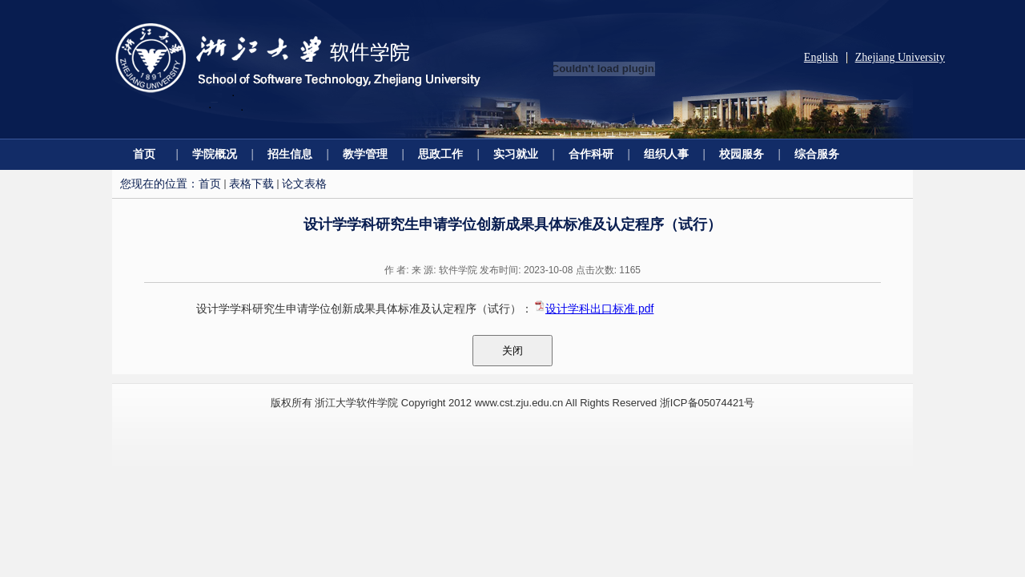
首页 (144, 153)
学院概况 (214, 153)
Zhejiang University (900, 57)
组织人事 (666, 153)
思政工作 (440, 153)
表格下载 (251, 183)
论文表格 (304, 183)
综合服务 (816, 153)
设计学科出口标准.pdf (599, 308)
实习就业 (515, 153)
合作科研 (591, 153)
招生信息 (289, 153)
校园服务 (741, 153)
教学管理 (365, 153)
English (821, 57)
